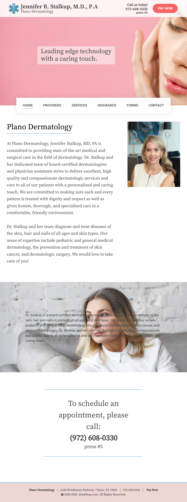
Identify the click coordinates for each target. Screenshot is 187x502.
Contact (156, 105)
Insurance (107, 105)
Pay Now (165, 8)
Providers (52, 105)
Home (28, 105)
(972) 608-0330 (93, 438)
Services (79, 105)
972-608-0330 (137, 9)
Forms (132, 105)
